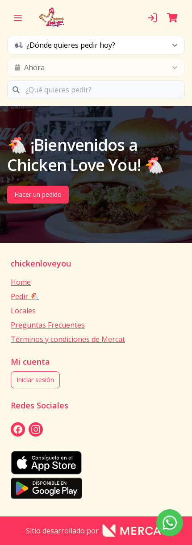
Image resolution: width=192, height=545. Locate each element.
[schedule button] (96, 45)
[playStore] (96, 488)
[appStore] (96, 462)
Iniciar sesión (35, 379)
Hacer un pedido (38, 194)
